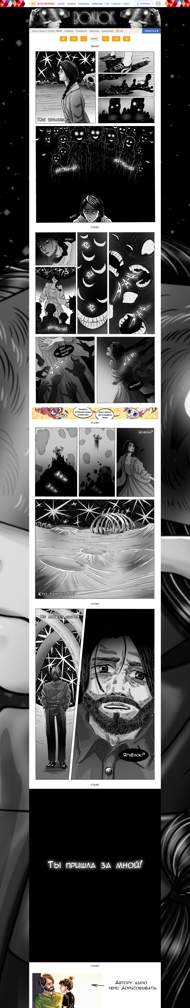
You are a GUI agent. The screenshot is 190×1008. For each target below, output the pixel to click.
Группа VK (116, 3)
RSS (121, 31)
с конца (51, 31)
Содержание (81, 31)
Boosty (127, 3)
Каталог (61, 3)
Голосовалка (83, 3)
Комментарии (107, 31)
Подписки (71, 3)
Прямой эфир (97, 3)
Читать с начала (39, 31)
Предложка (94, 31)
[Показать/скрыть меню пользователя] (158, 3)
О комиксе (68, 31)
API (107, 3)
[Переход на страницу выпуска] (95, 137)
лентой (59, 31)
